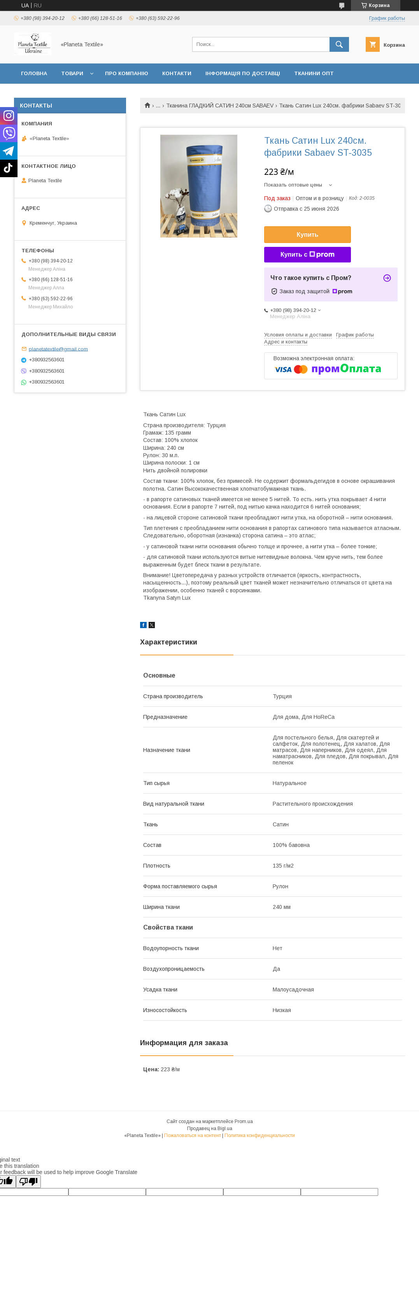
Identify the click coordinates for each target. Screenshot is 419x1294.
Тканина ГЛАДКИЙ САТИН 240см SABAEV (219, 105)
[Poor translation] (28, 1181)
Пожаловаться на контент (192, 1135)
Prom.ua (244, 1121)
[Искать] (339, 44)
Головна (34, 73)
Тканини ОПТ (314, 73)
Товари (72, 73)
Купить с (308, 254)
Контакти (176, 73)
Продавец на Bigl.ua (209, 1128)
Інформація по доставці (242, 73)
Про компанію (126, 73)
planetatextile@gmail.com (58, 349)
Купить (308, 234)
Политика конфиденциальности (259, 1135)
